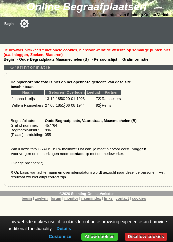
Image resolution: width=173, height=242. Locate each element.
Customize (60, 236)
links (108, 198)
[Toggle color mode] (24, 23)
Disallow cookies (146, 236)
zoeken (41, 198)
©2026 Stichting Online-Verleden (86, 194)
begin (27, 198)
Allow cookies (100, 236)
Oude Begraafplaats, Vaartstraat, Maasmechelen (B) (90, 121)
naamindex (91, 198)
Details (64, 228)
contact (77, 154)
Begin (9, 24)
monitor (71, 198)
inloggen (138, 149)
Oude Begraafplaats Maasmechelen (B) (54, 59)
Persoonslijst (105, 59)
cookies (139, 198)
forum (56, 198)
